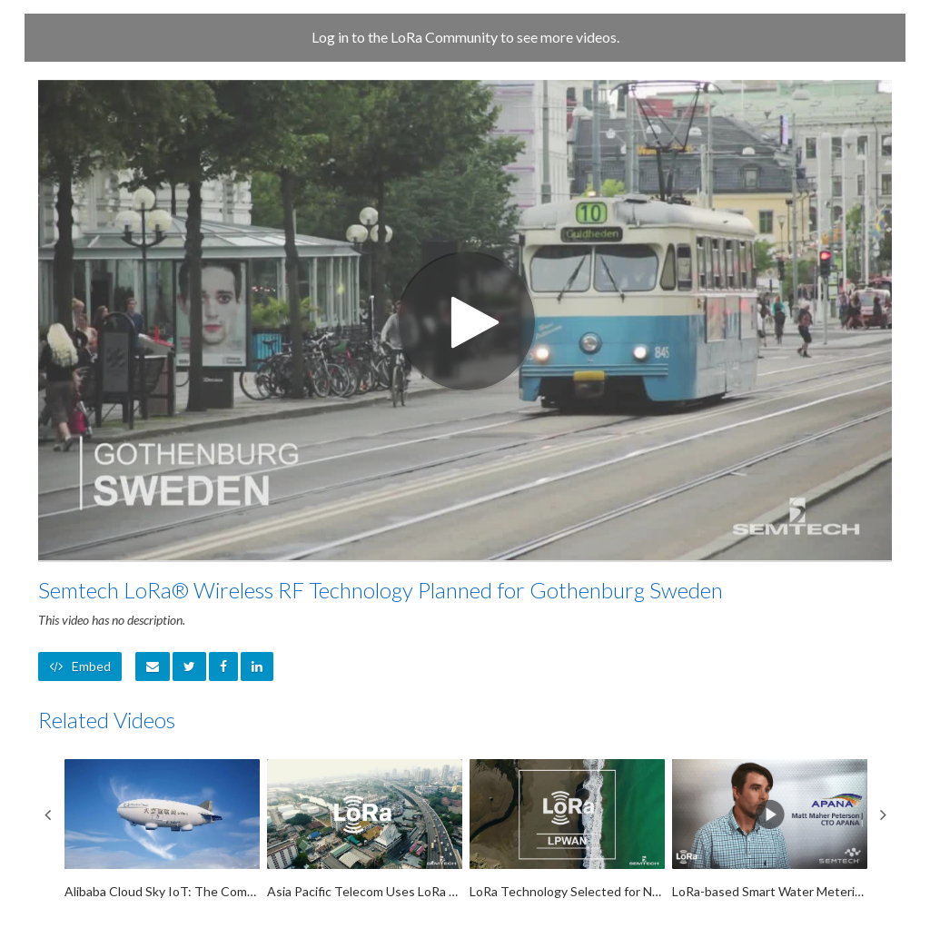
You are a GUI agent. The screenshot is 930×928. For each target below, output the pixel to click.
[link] (189, 666)
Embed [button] (80, 666)
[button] (152, 666)
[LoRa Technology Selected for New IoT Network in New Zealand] (567, 830)
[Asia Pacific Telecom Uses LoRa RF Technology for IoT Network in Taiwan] (364, 830)
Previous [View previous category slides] (47, 814)
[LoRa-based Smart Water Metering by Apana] (769, 830)
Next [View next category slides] (883, 814)
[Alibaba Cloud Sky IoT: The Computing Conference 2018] (162, 830)
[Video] (465, 320)
